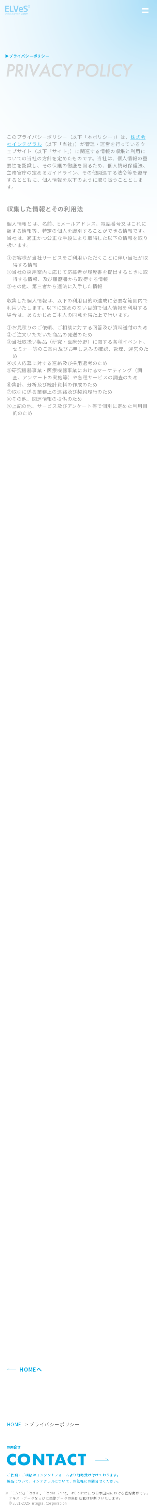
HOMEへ (30, 1369)
